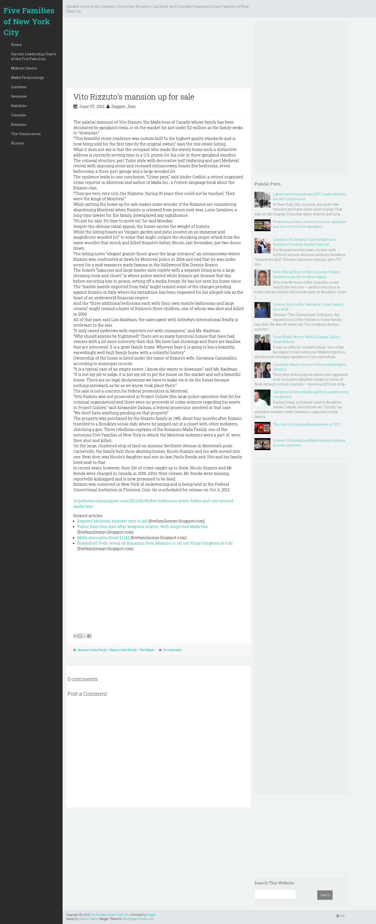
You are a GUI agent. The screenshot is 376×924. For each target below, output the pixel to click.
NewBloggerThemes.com (138, 919)
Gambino (19, 105)
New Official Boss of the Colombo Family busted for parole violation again (306, 274)
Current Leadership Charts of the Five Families (33, 56)
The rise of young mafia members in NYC (307, 424)
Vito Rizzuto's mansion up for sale (133, 96)
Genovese (19, 96)
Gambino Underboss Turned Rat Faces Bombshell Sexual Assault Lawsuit (304, 242)
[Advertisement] (158, 54)
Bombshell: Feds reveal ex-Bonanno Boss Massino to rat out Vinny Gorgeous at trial (155, 543)
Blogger (151, 915)
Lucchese (18, 87)
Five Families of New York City (29, 21)
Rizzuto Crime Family (123, 650)
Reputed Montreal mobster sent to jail (112, 520)
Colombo (18, 115)
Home (16, 44)
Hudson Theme (88, 919)
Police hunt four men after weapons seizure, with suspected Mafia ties (142, 526)
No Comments (172, 650)
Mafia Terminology (27, 77)
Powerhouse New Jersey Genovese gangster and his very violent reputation (309, 224)
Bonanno (18, 124)
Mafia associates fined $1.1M (103, 537)
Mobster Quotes (24, 68)
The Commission (26, 133)
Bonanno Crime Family (92, 650)
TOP (340, 916)
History (17, 143)
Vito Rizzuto (146, 650)
